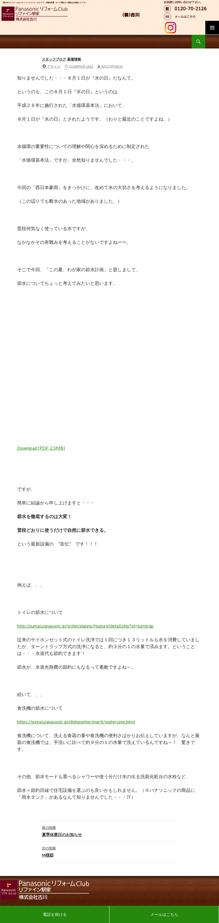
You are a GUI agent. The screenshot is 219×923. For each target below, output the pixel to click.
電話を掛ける (55, 914)
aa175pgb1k (112, 66)
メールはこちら (164, 914)
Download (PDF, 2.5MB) (41, 448)
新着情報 (74, 59)
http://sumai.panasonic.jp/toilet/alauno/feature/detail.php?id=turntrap (85, 625)
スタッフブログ (54, 59)
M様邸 (109, 851)
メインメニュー (212, 28)
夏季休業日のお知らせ (109, 830)
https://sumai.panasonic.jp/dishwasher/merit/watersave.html (76, 721)
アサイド (54, 66)
